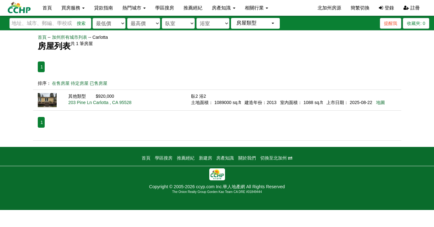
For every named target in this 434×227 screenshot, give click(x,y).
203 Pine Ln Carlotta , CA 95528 (100, 102)
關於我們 (247, 157)
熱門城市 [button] (134, 7)
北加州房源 (329, 7)
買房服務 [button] (73, 7)
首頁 (47, 7)
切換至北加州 (276, 157)
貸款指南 (103, 7)
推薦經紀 (192, 7)
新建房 (205, 157)
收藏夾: (416, 23)
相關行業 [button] (256, 7)
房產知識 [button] (223, 7)
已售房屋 (98, 83)
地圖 (380, 102)
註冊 (411, 7)
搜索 (81, 23)
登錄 (386, 7)
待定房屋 (79, 83)
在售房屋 (61, 83)
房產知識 (225, 157)
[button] (255, 23)
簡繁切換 (360, 7)
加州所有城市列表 (69, 37)
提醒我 (390, 23)
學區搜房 (164, 7)
